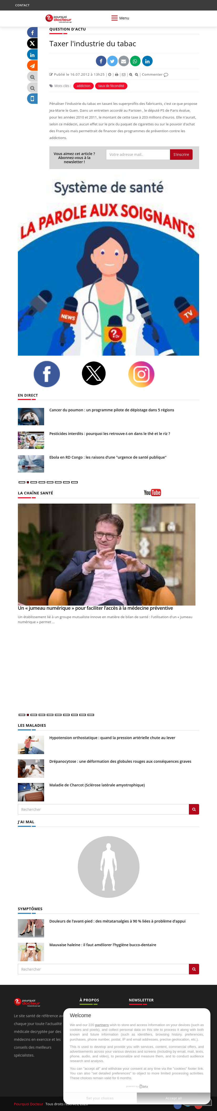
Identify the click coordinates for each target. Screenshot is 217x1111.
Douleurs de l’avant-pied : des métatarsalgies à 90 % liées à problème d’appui (117, 920)
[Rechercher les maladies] (194, 809)
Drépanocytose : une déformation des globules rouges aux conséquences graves (120, 761)
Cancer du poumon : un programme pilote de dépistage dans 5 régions (111, 409)
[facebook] (53, 374)
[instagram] (148, 374)
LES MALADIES (31, 725)
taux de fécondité (111, 86)
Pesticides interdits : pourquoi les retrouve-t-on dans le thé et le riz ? (109, 433)
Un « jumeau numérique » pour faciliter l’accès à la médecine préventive (95, 608)
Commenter (155, 74)
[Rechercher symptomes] (194, 968)
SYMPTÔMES (30, 908)
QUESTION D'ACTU (67, 29)
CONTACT (22, 5)
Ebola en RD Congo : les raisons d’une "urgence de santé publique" (108, 457)
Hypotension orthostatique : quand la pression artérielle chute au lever (112, 737)
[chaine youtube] (171, 494)
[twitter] (100, 373)
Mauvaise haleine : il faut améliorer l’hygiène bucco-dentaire (102, 944)
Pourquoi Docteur (29, 1103)
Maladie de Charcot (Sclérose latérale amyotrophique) (97, 784)
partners (102, 1025)
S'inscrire (181, 154)
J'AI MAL (26, 821)
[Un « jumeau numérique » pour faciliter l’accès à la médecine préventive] (108, 554)
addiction (83, 86)
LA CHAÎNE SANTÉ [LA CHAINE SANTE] (35, 492)
